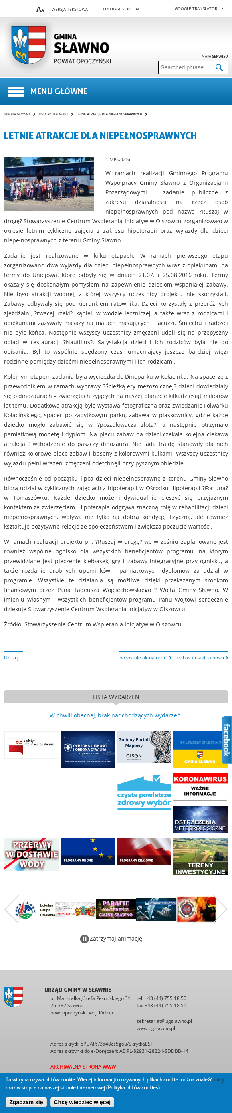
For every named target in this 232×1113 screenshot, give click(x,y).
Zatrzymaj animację (116, 938)
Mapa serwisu (215, 56)
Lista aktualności (53, 114)
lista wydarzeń (116, 697)
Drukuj (11, 657)
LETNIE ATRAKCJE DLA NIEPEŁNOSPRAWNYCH (109, 114)
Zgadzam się (26, 1102)
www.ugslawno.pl (156, 1028)
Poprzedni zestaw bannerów (11, 909)
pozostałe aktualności (143, 657)
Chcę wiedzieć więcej (82, 1102)
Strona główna (17, 114)
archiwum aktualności (200, 657)
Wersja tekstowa (70, 9)
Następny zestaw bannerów (220, 909)
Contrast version (120, 9)
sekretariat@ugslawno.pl (164, 1021)
